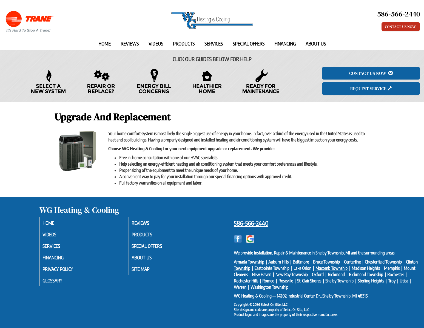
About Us (316, 44)
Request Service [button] (371, 89)
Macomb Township (331, 268)
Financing (285, 44)
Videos (156, 44)
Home (104, 44)
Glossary (59, 283)
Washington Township (269, 287)
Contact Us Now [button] (401, 26)
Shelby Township (339, 281)
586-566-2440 (251, 223)
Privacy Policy (65, 271)
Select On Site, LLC (274, 304)
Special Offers (248, 44)
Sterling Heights (371, 281)
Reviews (130, 44)
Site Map (147, 271)
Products (184, 44)
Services (213, 44)
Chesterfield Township (383, 262)
